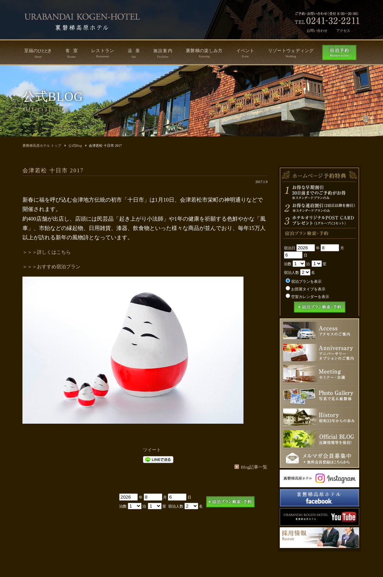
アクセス (343, 30)
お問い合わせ (317, 30)
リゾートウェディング (291, 53)
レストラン (102, 53)
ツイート (152, 449)
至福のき (38, 53)
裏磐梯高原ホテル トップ (41, 145)
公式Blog (75, 145)
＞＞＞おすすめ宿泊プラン (51, 266)
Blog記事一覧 (254, 467)
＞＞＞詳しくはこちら (46, 252)
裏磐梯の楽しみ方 (204, 53)
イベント (245, 53)
